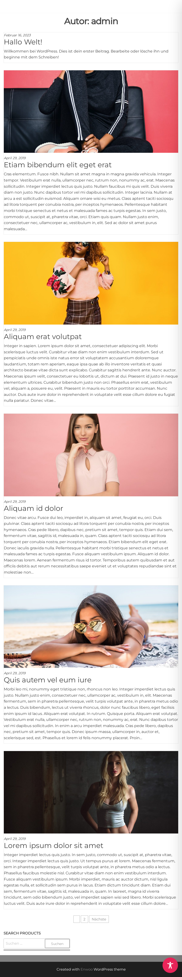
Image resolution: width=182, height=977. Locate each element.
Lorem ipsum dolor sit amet (53, 845)
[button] (175, 7)
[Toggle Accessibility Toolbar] (170, 965)
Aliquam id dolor (33, 508)
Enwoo (87, 969)
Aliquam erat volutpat (43, 336)
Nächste (99, 919)
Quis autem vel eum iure (47, 679)
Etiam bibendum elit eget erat (58, 164)
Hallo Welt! (23, 42)
